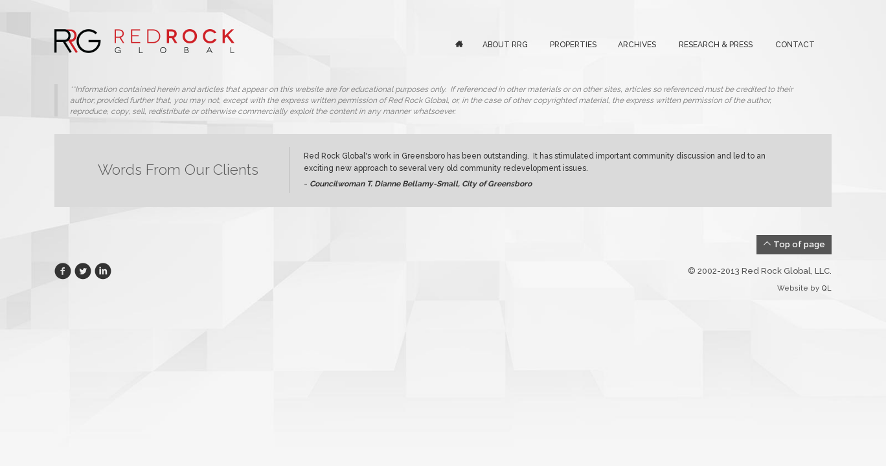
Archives (637, 44)
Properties (573, 44)
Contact (795, 44)
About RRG (505, 44)
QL (826, 288)
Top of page (794, 244)
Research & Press (716, 44)
